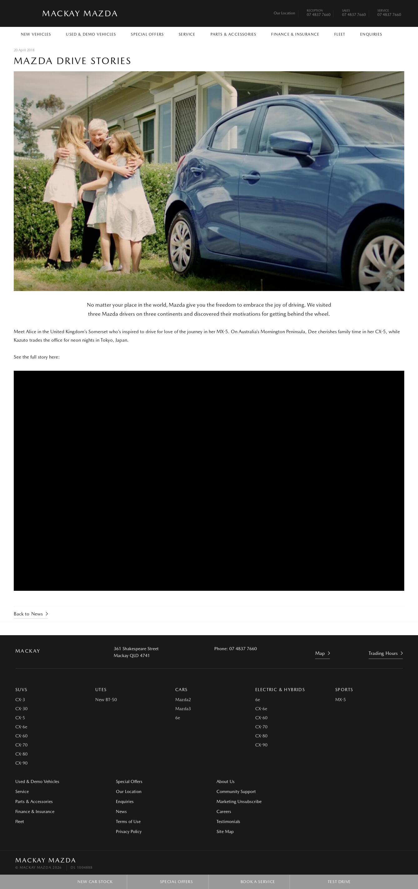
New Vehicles (36, 34)
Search (395, 34)
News (120, 811)
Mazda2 (183, 699)
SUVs (21, 689)
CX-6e (21, 726)
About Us (224, 781)
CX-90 (21, 763)
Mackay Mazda (80, 13)
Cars (181, 689)
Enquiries (371, 34)
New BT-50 (106, 699)
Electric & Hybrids (280, 689)
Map (320, 653)
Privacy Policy (128, 831)
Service (187, 34)
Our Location (284, 13)
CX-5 (20, 717)
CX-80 (21, 753)
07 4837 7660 (319, 13)
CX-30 (21, 708)
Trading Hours (383, 653)
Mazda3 (183, 708)
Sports (344, 689)
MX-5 (340, 699)
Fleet (339, 34)
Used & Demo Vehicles (91, 34)
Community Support (235, 791)
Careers (322, 781)
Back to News (28, 613)
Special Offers (147, 34)
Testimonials (327, 791)
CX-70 (21, 744)
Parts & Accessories (233, 34)
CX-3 (20, 699)
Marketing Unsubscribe (237, 801)
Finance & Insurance (295, 34)
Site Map (323, 801)
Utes (101, 689)
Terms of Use (127, 821)
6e (177, 717)
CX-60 (21, 735)
